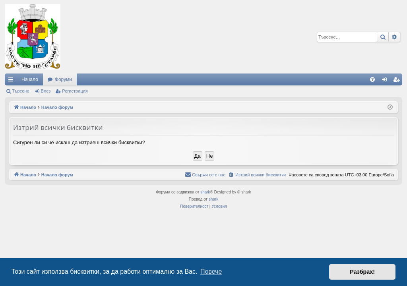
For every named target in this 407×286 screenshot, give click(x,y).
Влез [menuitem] (386, 81)
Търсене (20, 91)
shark (205, 192)
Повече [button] (211, 271)
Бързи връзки (12, 81)
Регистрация (74, 91)
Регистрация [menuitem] (397, 81)
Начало (29, 79)
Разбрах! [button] (362, 272)
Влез (46, 91)
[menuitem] (372, 79)
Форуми (63, 79)
